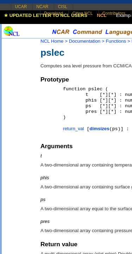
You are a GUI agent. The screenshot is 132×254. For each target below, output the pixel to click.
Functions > (118, 41)
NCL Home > (54, 41)
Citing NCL (83, 13)
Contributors (113, 13)
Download (53, 13)
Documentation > (87, 41)
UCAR (21, 6)
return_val (73, 128)
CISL (62, 6)
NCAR (42, 6)
